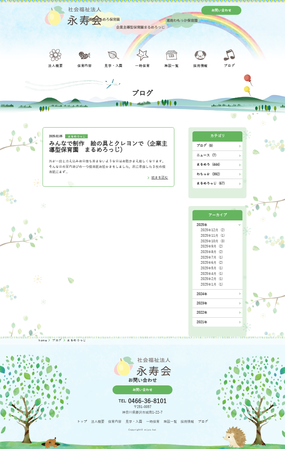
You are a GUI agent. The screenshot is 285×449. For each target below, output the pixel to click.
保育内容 (114, 421)
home (43, 340)
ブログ (57, 340)
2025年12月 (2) (213, 230)
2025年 (202, 225)
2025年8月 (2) (212, 252)
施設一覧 (170, 421)
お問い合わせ (221, 10)
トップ (82, 421)
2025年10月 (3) (213, 241)
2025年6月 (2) (212, 262)
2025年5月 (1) (212, 268)
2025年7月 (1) (212, 257)
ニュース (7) (206, 155)
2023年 (202, 303)
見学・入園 (133, 421)
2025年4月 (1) (212, 274)
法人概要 (97, 421)
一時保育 (153, 421)
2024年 (202, 294)
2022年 (202, 312)
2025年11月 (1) (213, 235)
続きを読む (159, 177)
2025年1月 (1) (212, 284)
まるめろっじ (77, 136)
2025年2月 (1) (212, 279)
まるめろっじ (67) (211, 183)
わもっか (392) (208, 174)
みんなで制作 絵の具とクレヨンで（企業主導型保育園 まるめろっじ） (108, 147)
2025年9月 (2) (212, 246)
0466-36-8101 (147, 401)
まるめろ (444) (208, 164)
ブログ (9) (205, 146)
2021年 (202, 322)
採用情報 (187, 421)
